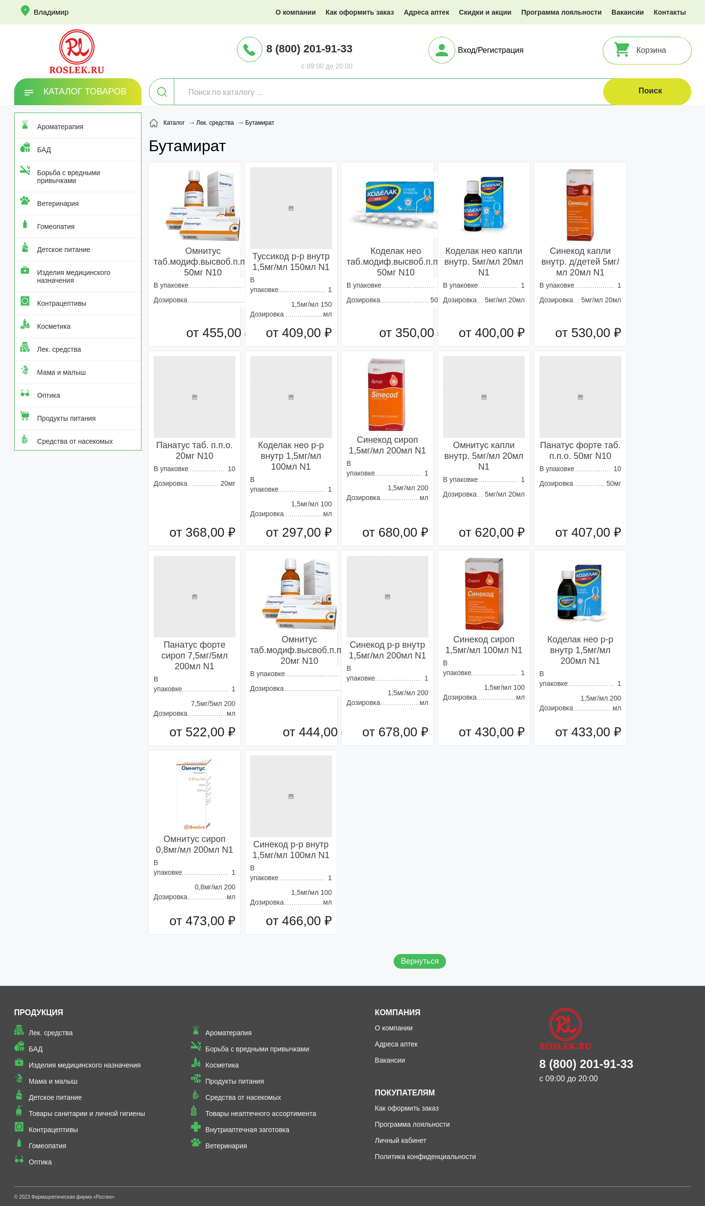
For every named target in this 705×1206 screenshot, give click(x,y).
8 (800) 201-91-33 (309, 49)
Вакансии (627, 12)
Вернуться (420, 961)
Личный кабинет (400, 1140)
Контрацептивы (62, 303)
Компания (398, 1012)
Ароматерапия (60, 127)
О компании (296, 12)
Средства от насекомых (75, 441)
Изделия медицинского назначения (73, 276)
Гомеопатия (56, 226)
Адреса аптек (426, 12)
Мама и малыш (61, 372)
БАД (44, 150)
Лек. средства (59, 349)
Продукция (38, 1012)
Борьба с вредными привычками (68, 176)
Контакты (670, 12)
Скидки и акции (485, 12)
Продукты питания (66, 418)
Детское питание (64, 249)
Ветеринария (58, 203)
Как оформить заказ (360, 12)
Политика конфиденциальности (425, 1156)
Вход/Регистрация (490, 50)
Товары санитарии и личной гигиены (87, 1113)
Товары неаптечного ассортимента (261, 1113)
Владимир (51, 12)
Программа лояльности (561, 12)
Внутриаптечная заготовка (248, 1130)
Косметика (53, 326)
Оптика (48, 395)
